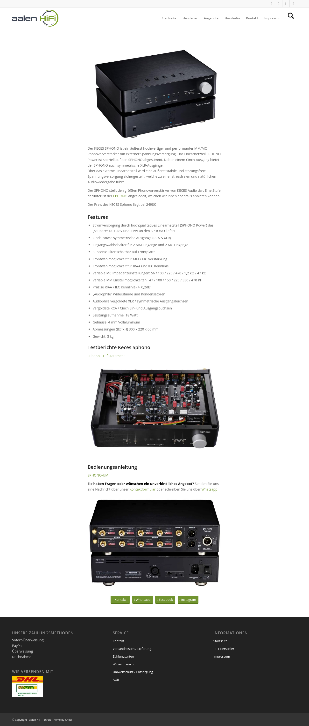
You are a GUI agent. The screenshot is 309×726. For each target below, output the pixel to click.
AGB (116, 679)
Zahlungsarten (123, 656)
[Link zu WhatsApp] (271, 3)
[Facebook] (165, 600)
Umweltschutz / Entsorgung (133, 672)
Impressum (221, 656)
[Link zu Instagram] (278, 3)
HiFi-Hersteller (223, 648)
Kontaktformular (142, 489)
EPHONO (120, 196)
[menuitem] (169, 18)
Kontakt (118, 641)
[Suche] (291, 18)
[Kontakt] (120, 600)
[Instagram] (188, 600)
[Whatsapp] (142, 600)
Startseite (220, 641)
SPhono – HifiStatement (106, 355)
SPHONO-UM (98, 475)
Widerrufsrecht (124, 664)
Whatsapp (210, 489)
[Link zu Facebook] (293, 3)
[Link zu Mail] (285, 3)
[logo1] (35, 18)
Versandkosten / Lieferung (132, 648)
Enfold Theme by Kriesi (57, 719)
